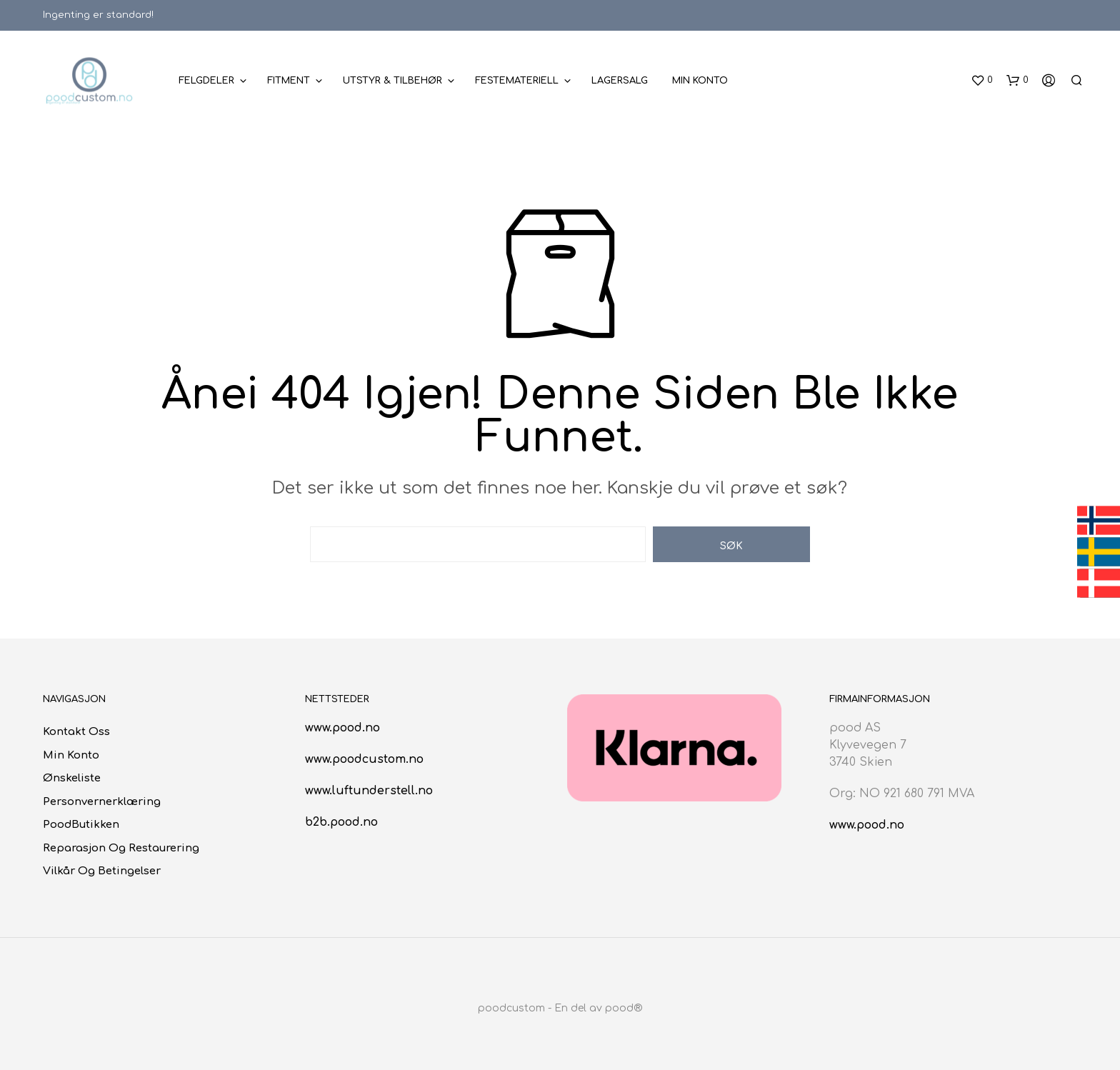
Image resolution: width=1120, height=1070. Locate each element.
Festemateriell (517, 81)
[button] (982, 81)
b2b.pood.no (341, 822)
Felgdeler (206, 81)
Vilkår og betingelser (102, 871)
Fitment (288, 81)
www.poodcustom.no (364, 759)
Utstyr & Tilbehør (392, 81)
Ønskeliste (72, 778)
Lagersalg (619, 81)
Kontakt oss (76, 732)
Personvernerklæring (102, 802)
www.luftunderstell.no (369, 790)
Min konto (700, 81)
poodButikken (81, 825)
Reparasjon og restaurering (121, 848)
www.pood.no (342, 727)
